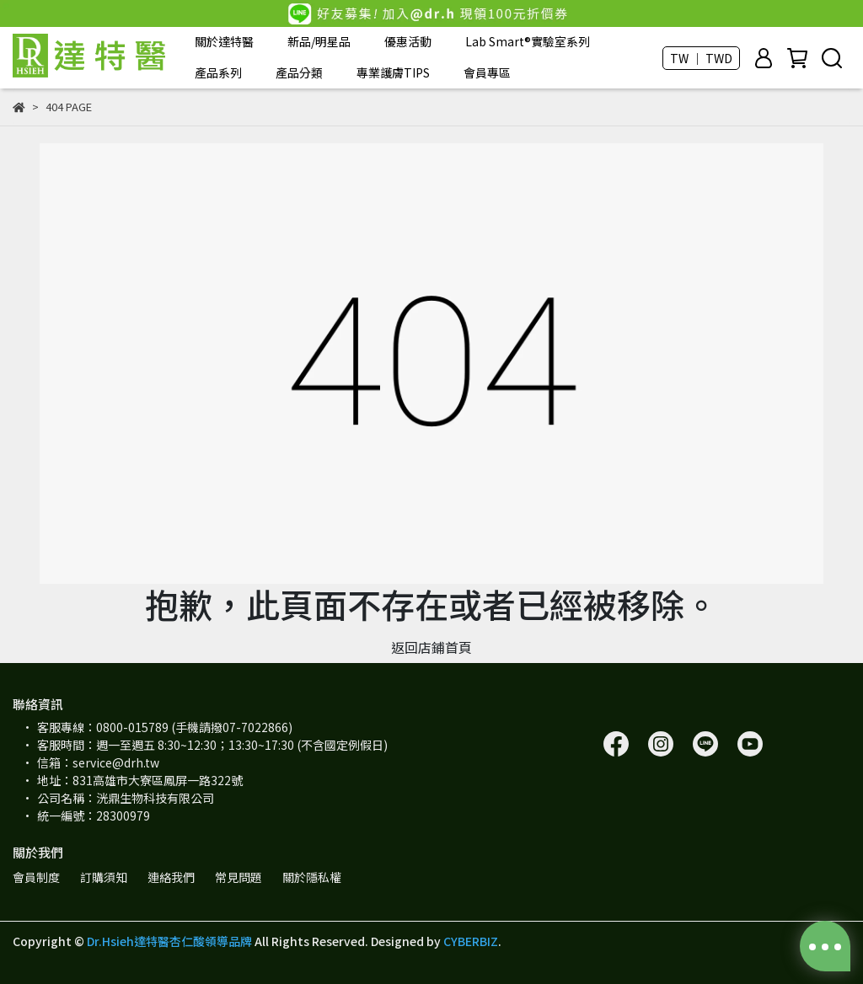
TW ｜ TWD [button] (701, 58)
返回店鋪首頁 (431, 647)
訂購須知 (103, 877)
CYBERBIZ (470, 941)
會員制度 (36, 877)
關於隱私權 (311, 877)
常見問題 (238, 877)
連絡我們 (171, 877)
